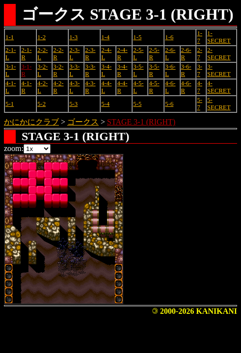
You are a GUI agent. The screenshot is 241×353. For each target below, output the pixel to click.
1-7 (199, 37)
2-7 (199, 54)
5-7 (199, 104)
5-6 (169, 104)
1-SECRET (219, 37)
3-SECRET (219, 70)
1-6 (169, 37)
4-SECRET (219, 87)
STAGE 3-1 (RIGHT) (141, 122)
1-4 (105, 37)
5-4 (105, 104)
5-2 (41, 104)
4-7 (199, 87)
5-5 (137, 104)
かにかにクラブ (31, 122)
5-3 (73, 104)
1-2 (41, 37)
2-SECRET (219, 54)
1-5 (137, 37)
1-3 (73, 37)
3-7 (199, 70)
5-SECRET (219, 104)
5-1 (9, 104)
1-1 (9, 37)
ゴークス (83, 122)
